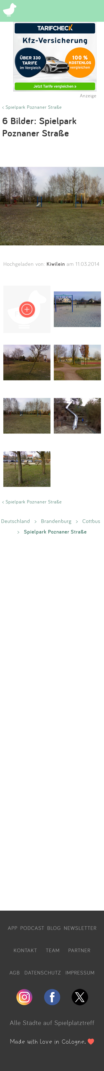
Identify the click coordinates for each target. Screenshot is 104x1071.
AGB (14, 972)
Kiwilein (56, 263)
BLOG (54, 928)
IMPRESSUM (80, 972)
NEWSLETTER (80, 928)
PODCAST (32, 928)
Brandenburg (56, 521)
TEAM (53, 950)
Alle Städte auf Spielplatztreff (52, 1022)
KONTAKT (25, 950)
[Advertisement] (52, 722)
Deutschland (15, 521)
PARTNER (79, 950)
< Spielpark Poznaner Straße (32, 107)
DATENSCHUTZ (42, 972)
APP (12, 928)
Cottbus (91, 521)
